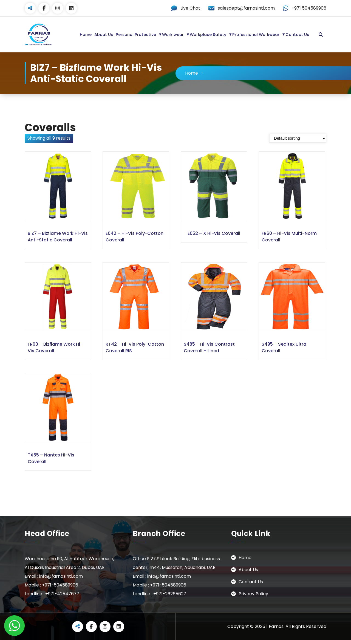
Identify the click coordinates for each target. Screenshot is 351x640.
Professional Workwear (255, 34)
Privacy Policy (253, 593)
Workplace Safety (208, 34)
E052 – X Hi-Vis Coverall (214, 233)
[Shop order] (297, 138)
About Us (103, 34)
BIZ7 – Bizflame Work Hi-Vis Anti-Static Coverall (58, 236)
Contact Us (297, 34)
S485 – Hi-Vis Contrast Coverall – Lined (209, 347)
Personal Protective (136, 34)
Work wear (173, 34)
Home (86, 34)
